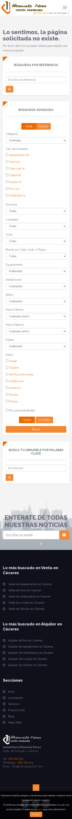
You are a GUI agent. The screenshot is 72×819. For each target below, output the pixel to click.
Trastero (12, 367)
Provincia (11, 204)
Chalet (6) (13, 175)
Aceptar (36, 814)
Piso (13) (12, 188)
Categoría (12, 133)
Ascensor (13, 387)
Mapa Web (15, 722)
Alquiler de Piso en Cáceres (25, 640)
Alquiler (43, 126)
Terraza (12, 394)
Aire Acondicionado (20, 374)
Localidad (12, 219)
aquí (40, 809)
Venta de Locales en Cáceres (26, 602)
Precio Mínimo (15, 309)
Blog (11, 716)
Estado (10, 339)
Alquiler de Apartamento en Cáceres (30, 646)
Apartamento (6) (17, 155)
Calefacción (15, 381)
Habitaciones (14, 279)
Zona (9, 234)
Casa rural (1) (15, 168)
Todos (27, 419)
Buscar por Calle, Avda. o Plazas (26, 249)
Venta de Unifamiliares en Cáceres (29, 596)
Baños (9, 294)
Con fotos (44, 419)
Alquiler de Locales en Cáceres (27, 658)
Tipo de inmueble (17, 148)
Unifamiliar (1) (15, 195)
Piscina (11, 401)
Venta (29, 126)
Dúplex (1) (13, 182)
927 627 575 (39, 13)
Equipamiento (14, 264)
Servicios (13, 704)
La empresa (15, 697)
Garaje (11, 361)
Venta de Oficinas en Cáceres (26, 608)
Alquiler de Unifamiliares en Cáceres (30, 652)
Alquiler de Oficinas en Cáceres (27, 665)
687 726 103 (25, 762)
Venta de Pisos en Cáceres (24, 590)
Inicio (11, 691)
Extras (9, 354)
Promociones (16, 710)
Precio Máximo (15, 324)
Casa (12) (13, 161)
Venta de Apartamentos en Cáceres (30, 584)
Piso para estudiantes (20, 410)
